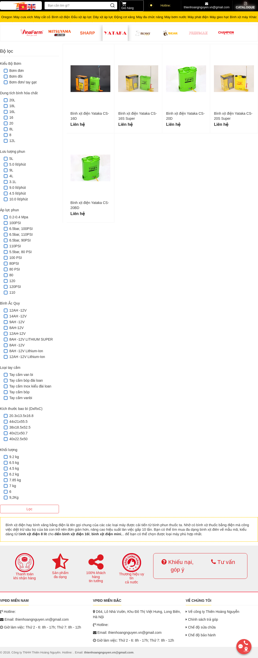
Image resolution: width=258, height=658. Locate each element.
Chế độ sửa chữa (201, 627)
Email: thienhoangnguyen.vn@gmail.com (34, 619)
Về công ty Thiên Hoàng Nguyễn (212, 612)
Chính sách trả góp (202, 619)
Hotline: (160, 5)
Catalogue (245, 5)
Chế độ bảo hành (201, 635)
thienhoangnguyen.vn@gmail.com (207, 5)
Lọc (29, 509)
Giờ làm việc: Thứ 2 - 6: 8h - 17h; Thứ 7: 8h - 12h (40, 627)
